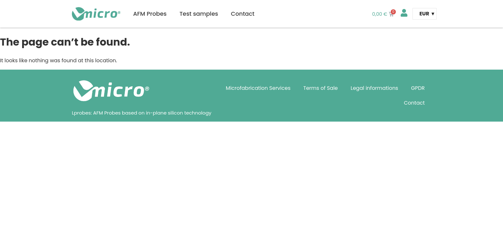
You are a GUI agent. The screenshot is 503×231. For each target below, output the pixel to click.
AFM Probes (149, 14)
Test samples (198, 14)
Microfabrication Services (258, 88)
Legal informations (374, 88)
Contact (242, 14)
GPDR (418, 88)
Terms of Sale (320, 88)
